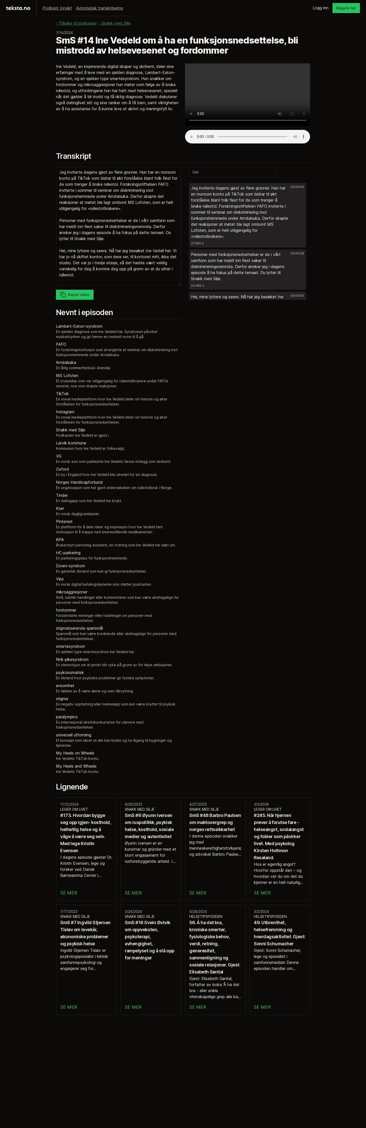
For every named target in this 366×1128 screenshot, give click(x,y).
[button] (247, 215)
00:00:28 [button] (297, 253)
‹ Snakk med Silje (115, 23)
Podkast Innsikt (57, 8)
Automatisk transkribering (99, 8)
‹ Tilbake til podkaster (76, 23)
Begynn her (346, 8)
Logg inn (320, 7)
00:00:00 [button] (297, 187)
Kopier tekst (74, 295)
